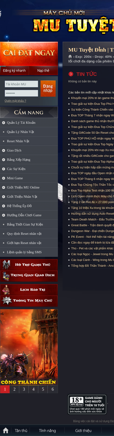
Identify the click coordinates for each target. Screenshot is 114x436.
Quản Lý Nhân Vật (20, 132)
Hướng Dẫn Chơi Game (24, 215)
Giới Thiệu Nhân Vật (22, 196)
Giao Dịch (14, 150)
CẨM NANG (29, 110)
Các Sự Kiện (16, 169)
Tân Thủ (21, 430)
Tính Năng (47, 430)
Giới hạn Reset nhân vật (24, 243)
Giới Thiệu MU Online (23, 187)
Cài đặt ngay (29, 54)
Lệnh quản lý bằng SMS (24, 252)
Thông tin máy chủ (29, 301)
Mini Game (15, 178)
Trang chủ (70, 56)
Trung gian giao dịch (29, 276)
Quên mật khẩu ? (15, 100)
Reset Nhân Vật (18, 141)
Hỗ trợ (29, 264)
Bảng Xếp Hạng (18, 159)
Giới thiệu (83, 430)
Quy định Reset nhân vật (24, 233)
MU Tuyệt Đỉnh (33, 21)
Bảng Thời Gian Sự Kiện (25, 224)
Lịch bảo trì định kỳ (29, 289)
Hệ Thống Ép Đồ (19, 206)
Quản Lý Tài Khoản (21, 122)
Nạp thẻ (43, 70)
